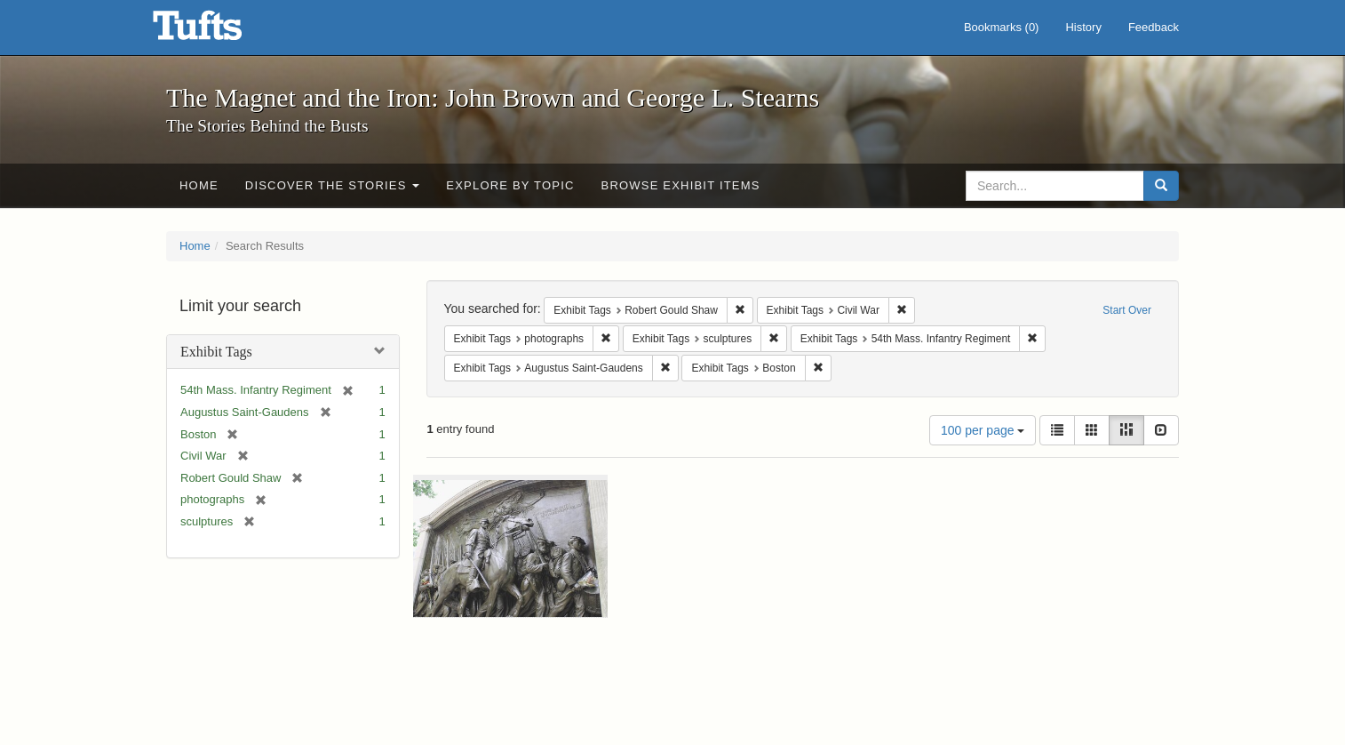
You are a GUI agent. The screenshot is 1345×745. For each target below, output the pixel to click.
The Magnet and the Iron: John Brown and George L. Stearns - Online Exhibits (219, 31)
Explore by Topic (510, 185)
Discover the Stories (332, 185)
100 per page (982, 430)
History (1083, 27)
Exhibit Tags (216, 351)
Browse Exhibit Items (680, 185)
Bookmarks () (1001, 27)
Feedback (1153, 27)
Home (199, 185)
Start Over (1126, 310)
